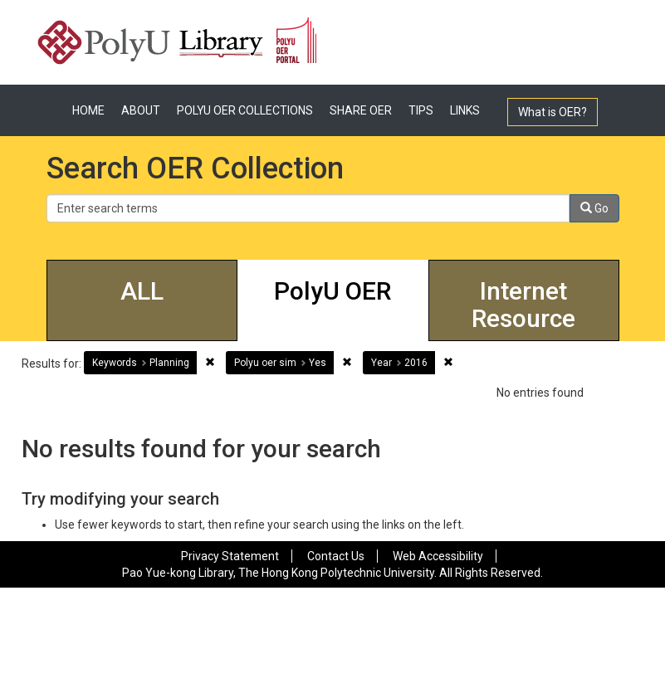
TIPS (420, 110)
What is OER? (552, 112)
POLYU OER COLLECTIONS (245, 110)
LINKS (465, 110)
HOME (88, 110)
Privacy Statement (230, 556)
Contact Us (335, 556)
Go (594, 208)
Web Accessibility (438, 556)
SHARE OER (361, 110)
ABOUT (140, 110)
